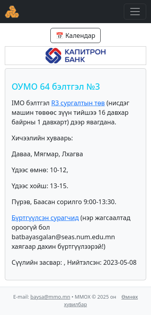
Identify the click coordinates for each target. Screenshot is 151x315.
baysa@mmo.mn (50, 296)
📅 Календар (75, 35)
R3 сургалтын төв (78, 102)
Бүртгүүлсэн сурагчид (45, 217)
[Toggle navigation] (135, 12)
